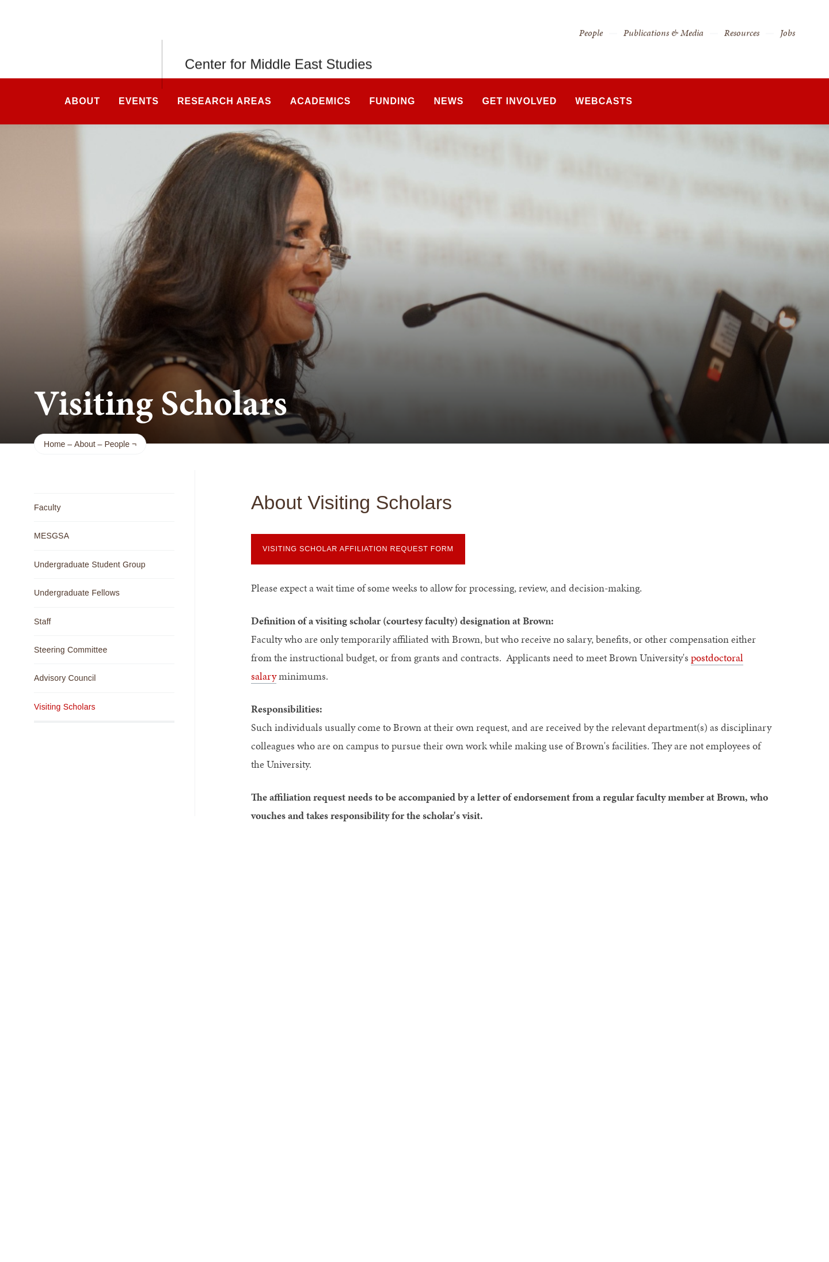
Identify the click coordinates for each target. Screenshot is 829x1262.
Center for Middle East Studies (278, 39)
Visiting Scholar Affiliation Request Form (358, 549)
